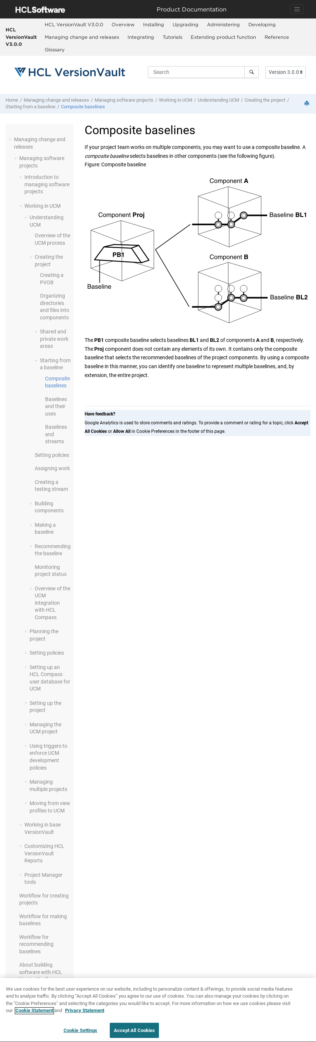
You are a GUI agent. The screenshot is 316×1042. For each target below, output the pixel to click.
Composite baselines (83, 106)
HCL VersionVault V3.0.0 (21, 37)
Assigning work (52, 468)
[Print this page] (307, 103)
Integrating (141, 37)
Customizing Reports (44, 853)
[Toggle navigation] (296, 9)
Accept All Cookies (134, 1034)
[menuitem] (73, 24)
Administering (223, 24)
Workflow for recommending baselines (36, 944)
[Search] (251, 72)
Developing (262, 24)
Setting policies (52, 455)
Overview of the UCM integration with (52, 603)
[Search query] (203, 72)
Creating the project (265, 100)
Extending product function (223, 37)
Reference (277, 37)
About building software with (40, 972)
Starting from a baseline (30, 106)
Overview (123, 24)
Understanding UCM (218, 100)
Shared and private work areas (54, 339)
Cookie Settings (81, 1034)
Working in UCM (175, 100)
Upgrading (185, 24)
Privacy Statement (84, 1014)
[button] (11, 139)
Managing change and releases (82, 37)
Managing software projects (124, 100)
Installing (153, 24)
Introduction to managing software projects (46, 184)
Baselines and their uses (56, 406)
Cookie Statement (34, 1014)
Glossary (55, 49)
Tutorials (172, 37)
